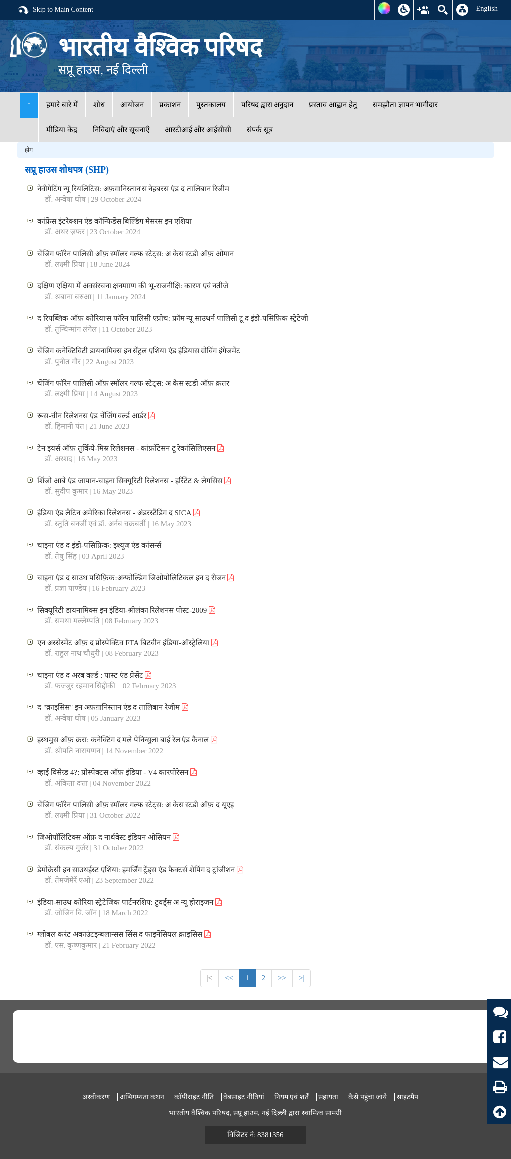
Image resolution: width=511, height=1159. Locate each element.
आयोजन (132, 105)
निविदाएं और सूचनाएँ (121, 130)
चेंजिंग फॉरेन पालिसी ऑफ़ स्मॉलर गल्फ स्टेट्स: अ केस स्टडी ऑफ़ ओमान (135, 254)
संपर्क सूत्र (260, 130)
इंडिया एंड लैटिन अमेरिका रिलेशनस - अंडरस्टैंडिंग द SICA (118, 513)
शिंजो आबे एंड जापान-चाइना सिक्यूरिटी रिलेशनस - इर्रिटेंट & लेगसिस (133, 481)
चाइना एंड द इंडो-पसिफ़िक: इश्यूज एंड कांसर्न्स (99, 545)
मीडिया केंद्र (61, 130)
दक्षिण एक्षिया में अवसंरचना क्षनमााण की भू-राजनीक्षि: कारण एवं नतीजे (132, 286)
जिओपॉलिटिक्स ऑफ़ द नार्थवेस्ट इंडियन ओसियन (108, 837)
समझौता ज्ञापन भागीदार (405, 105)
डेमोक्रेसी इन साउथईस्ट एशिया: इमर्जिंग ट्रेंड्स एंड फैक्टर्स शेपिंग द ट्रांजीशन (140, 870)
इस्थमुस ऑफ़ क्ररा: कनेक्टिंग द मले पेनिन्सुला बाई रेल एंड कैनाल (127, 740)
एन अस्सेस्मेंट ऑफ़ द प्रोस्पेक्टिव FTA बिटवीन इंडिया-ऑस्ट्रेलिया (127, 643)
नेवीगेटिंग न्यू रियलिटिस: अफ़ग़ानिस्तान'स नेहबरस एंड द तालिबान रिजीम (133, 189)
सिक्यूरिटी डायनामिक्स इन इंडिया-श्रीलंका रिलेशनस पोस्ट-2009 (126, 610)
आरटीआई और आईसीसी (198, 130)
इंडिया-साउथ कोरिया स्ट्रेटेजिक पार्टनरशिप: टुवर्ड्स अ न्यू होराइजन (129, 902)
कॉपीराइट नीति (194, 1097)
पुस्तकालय (211, 105)
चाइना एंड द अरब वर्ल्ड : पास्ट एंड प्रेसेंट (94, 675)
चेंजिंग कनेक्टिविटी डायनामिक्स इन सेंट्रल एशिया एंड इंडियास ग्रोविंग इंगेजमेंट (138, 351)
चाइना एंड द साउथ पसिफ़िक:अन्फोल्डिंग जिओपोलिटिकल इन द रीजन (135, 578)
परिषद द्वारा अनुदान (267, 105)
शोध (99, 105)
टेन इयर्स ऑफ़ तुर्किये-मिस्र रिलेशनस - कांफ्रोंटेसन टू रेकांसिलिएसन (130, 448)
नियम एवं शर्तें (291, 1097)
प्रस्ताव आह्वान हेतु (333, 105)
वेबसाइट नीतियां (243, 1097)
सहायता (328, 1097)
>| (301, 978)
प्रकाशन (170, 105)
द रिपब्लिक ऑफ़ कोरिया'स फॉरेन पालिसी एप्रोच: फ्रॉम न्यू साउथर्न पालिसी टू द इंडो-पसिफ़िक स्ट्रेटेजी (172, 318)
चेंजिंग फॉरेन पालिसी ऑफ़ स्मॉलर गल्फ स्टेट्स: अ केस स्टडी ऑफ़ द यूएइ (135, 805)
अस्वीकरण (96, 1097)
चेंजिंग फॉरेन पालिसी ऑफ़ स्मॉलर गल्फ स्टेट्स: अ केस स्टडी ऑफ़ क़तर (133, 383)
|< (209, 978)
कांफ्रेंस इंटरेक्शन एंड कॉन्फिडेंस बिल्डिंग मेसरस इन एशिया (114, 221)
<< (229, 978)
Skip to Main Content (55, 10)
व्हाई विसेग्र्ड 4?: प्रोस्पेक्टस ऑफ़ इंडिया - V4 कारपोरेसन (116, 772)
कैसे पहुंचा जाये (367, 1097)
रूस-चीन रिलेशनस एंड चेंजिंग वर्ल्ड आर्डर (96, 416)
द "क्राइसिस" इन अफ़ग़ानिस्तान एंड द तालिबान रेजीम (112, 707)
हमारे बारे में (62, 105)
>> (282, 978)
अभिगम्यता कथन (142, 1097)
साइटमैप (407, 1097)
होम (29, 149)
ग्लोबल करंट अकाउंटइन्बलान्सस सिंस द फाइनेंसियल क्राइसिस (123, 934)
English (487, 8)
